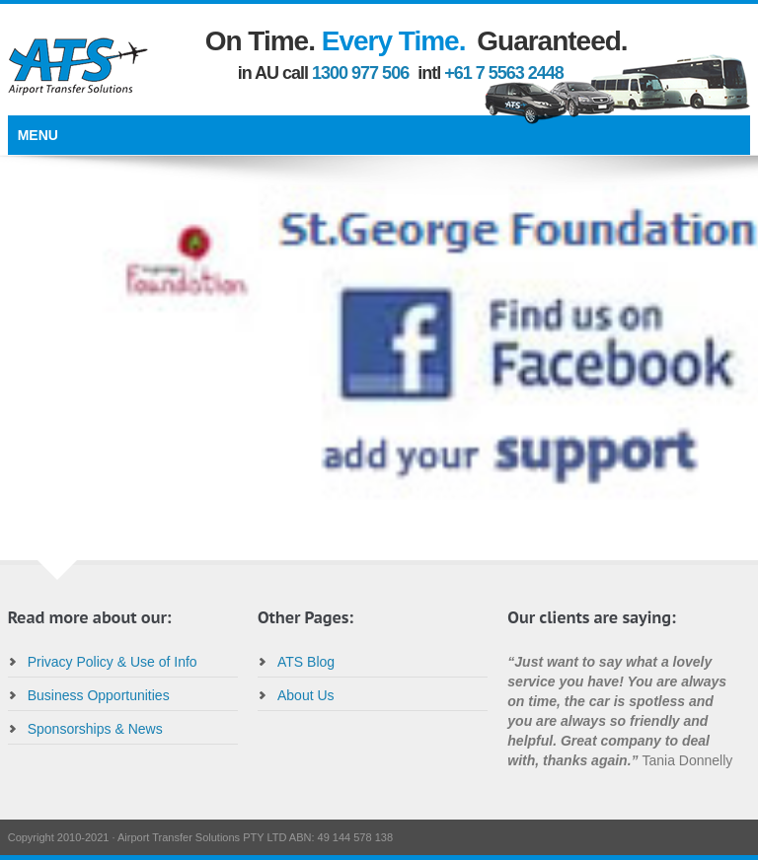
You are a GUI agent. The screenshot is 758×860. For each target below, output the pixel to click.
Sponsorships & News (95, 729)
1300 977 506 (360, 73)
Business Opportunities (99, 695)
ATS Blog (306, 662)
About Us (306, 695)
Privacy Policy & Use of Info (112, 662)
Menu (38, 135)
